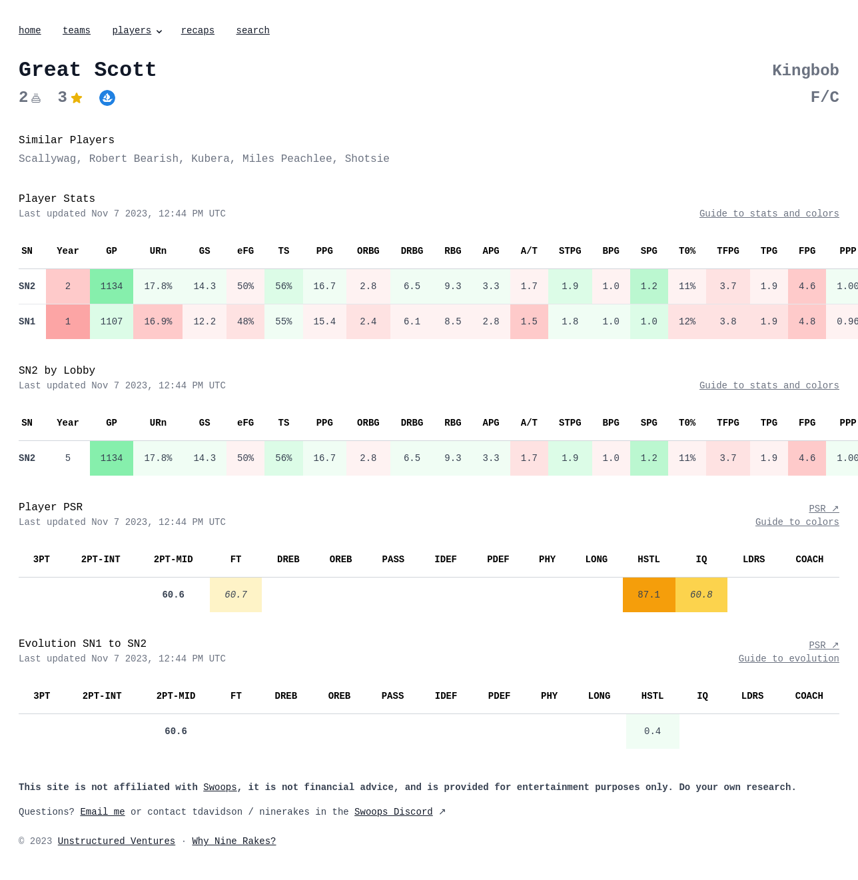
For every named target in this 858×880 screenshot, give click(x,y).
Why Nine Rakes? (234, 841)
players (138, 30)
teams (77, 30)
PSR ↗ (824, 509)
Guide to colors (797, 522)
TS (283, 251)
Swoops (219, 787)
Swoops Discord (393, 812)
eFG (245, 251)
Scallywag (47, 159)
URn (158, 251)
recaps (197, 30)
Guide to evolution (789, 659)
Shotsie (367, 159)
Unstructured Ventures (116, 841)
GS (205, 251)
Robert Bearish (134, 159)
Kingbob (805, 71)
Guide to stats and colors (769, 214)
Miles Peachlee (287, 159)
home (30, 30)
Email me (102, 812)
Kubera (210, 159)
